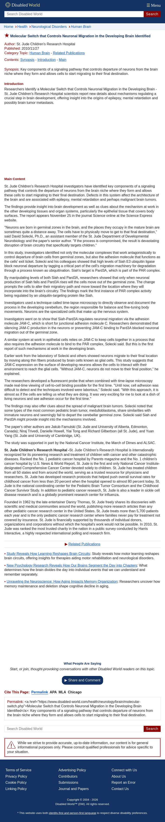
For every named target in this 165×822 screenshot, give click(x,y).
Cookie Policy (16, 782)
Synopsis (27, 60)
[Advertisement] (82, 140)
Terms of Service (18, 770)
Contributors (67, 776)
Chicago (75, 692)
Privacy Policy (16, 776)
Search (152, 14)
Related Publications (69, 53)
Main (62, 60)
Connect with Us (124, 770)
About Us (119, 776)
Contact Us (120, 789)
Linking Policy (16, 789)
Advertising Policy (72, 770)
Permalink (39, 692)
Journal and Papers (73, 789)
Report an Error (124, 782)
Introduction (46, 60)
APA (53, 692)
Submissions (68, 782)
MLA (62, 692)
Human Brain (39, 53)
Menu (153, 5)
